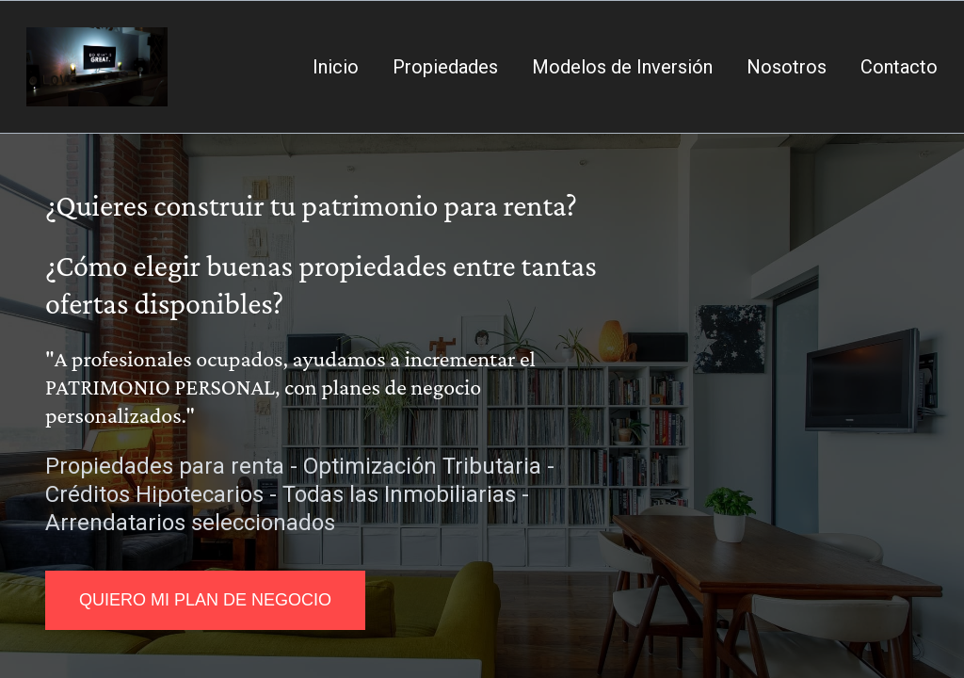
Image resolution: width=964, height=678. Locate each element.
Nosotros (787, 67)
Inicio (336, 67)
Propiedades (445, 67)
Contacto (899, 67)
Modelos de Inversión (622, 67)
